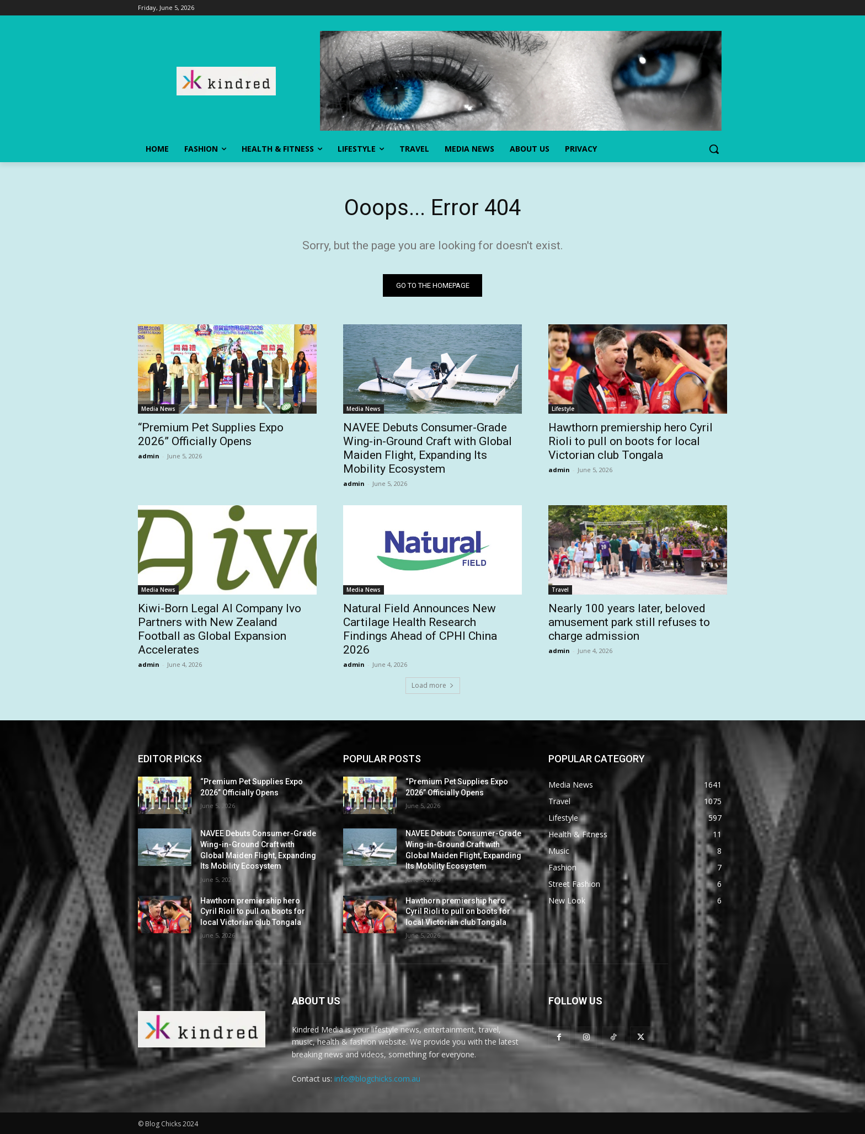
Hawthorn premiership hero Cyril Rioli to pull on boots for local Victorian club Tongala (630, 441)
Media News (158, 409)
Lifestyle (563, 409)
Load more (433, 685)
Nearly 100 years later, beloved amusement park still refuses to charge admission (629, 622)
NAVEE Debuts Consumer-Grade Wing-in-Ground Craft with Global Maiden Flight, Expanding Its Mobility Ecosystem (427, 448)
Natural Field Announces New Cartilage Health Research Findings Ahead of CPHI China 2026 (420, 629)
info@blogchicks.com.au (377, 1078)
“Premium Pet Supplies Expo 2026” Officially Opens (211, 434)
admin (148, 456)
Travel (560, 589)
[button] (714, 149)
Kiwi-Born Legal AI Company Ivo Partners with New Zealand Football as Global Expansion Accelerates (219, 629)
